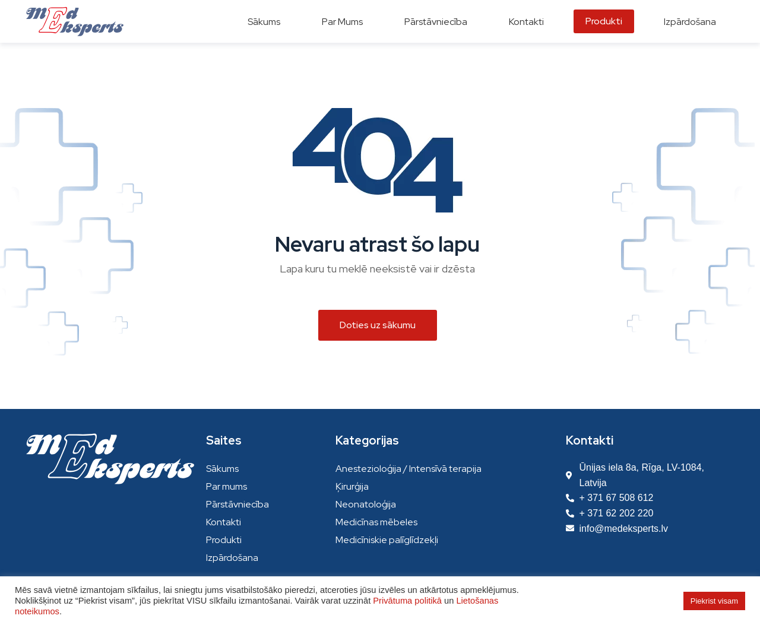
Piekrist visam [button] (714, 601)
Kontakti (223, 522)
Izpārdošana (232, 557)
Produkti (224, 540)
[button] (377, 325)
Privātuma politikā (407, 600)
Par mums (226, 486)
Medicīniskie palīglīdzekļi (386, 540)
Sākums (222, 468)
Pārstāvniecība (237, 504)
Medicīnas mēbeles (376, 522)
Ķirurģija (352, 486)
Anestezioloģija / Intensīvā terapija (408, 468)
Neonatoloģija (365, 504)
